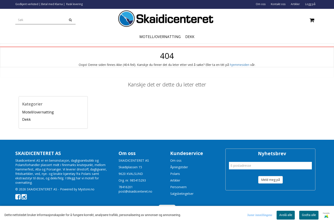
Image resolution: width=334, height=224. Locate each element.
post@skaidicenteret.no (135, 191)
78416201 (126, 187)
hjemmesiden (239, 65)
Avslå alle (285, 215)
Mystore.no (86, 189)
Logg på (310, 4)
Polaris (175, 174)
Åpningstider (179, 167)
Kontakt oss (278, 4)
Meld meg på (270, 180)
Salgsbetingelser (181, 193)
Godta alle (309, 215)
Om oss (261, 4)
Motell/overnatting (38, 112)
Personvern (178, 187)
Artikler (295, 4)
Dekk (26, 119)
